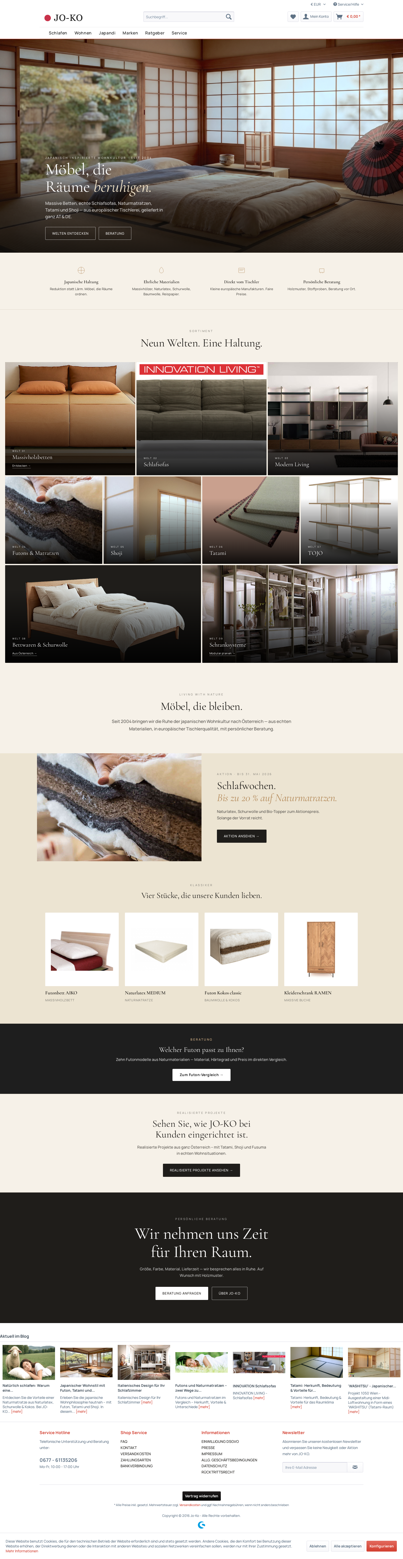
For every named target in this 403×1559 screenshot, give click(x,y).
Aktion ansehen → (242, 836)
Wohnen (83, 33)
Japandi (107, 33)
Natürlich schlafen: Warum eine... (26, 1388)
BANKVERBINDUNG (137, 1465)
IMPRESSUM (212, 1453)
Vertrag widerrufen (201, 1495)
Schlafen (58, 33)
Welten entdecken (70, 233)
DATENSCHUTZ (214, 1465)
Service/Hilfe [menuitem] (346, 4)
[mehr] (17, 1411)
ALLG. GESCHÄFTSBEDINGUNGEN (229, 1459)
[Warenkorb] (348, 17)
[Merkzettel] (293, 17)
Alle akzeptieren (348, 1546)
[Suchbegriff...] (188, 17)
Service (179, 33)
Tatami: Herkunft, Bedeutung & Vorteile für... (315, 1388)
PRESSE (208, 1447)
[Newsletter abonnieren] (355, 1467)
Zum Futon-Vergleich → (202, 1074)
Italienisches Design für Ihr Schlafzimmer (141, 1388)
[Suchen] (228, 17)
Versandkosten (189, 1505)
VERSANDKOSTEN (136, 1453)
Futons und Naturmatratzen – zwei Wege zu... (201, 1388)
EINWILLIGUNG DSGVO (220, 1441)
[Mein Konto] (316, 17)
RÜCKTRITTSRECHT (218, 1472)
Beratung (115, 233)
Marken (130, 33)
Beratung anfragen (181, 1293)
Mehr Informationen (22, 1550)
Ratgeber (154, 33)
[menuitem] (188, 17)
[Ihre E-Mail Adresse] (314, 1467)
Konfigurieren (382, 1546)
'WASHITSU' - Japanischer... (372, 1385)
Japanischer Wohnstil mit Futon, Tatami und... (82, 1388)
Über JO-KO (229, 1293)
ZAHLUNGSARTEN (136, 1459)
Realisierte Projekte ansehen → (201, 1170)
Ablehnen (317, 1546)
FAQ (124, 1441)
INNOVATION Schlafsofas (254, 1385)
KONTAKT (129, 1447)
